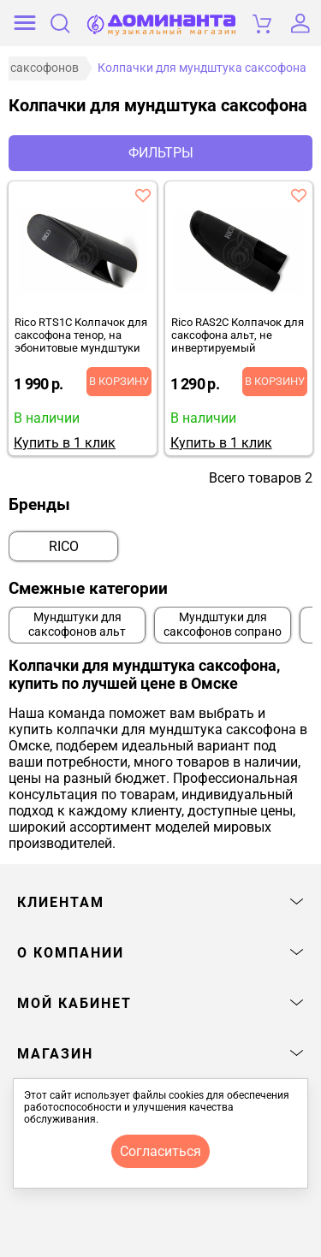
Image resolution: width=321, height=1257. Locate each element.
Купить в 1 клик (65, 443)
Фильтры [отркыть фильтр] (160, 153)
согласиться (160, 1151)
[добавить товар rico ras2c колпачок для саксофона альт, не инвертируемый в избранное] (298, 195)
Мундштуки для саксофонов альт (77, 624)
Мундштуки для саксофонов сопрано (222, 624)
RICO (64, 546)
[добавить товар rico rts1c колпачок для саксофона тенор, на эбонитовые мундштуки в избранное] (143, 195)
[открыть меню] (25, 23)
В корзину (119, 381)
